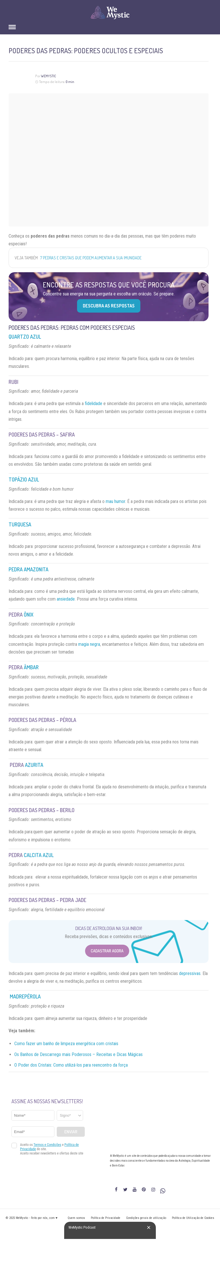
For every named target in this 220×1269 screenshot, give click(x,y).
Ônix (29, 614)
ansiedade (66, 599)
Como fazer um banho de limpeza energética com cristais (66, 1043)
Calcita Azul (39, 855)
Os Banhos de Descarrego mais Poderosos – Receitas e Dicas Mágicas (78, 1054)
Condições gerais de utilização (146, 1218)
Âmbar (31, 667)
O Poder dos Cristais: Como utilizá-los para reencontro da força (71, 1065)
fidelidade (93, 403)
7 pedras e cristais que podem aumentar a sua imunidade (91, 257)
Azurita (34, 765)
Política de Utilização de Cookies (193, 1218)
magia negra (89, 644)
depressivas (190, 973)
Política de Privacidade (105, 1218)
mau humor (115, 501)
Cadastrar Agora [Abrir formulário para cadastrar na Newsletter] (107, 950)
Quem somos (76, 1218)
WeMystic (48, 76)
